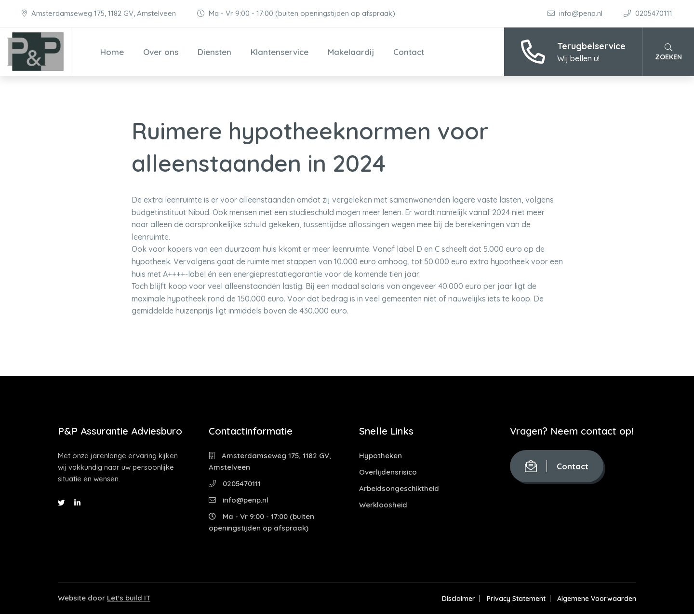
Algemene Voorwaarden (596, 598)
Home (112, 52)
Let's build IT (128, 597)
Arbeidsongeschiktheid (399, 488)
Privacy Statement (516, 598)
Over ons (160, 52)
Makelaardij (351, 52)
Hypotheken (380, 455)
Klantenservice (279, 52)
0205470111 (648, 13)
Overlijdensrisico (388, 472)
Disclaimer (458, 598)
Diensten (214, 52)
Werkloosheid (383, 504)
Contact (408, 52)
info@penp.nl (575, 13)
